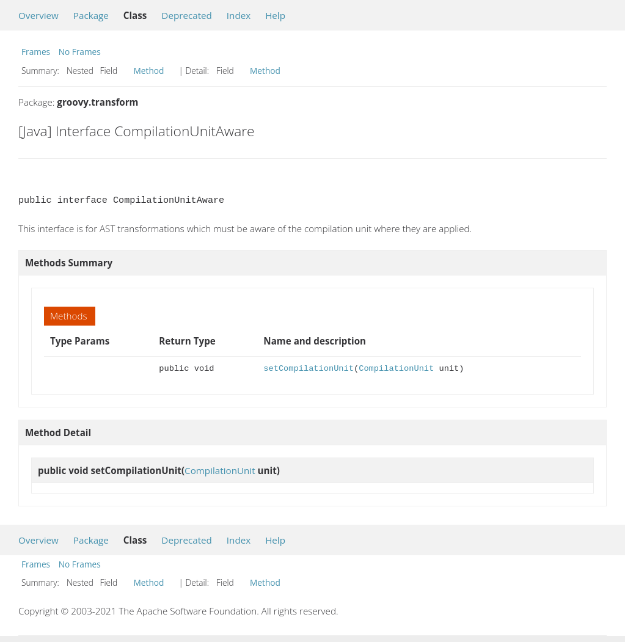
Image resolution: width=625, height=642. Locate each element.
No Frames (80, 51)
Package (91, 15)
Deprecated (186, 15)
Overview (38, 15)
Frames (35, 51)
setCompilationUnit (308, 368)
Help (275, 15)
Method (149, 70)
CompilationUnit (396, 368)
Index (238, 15)
